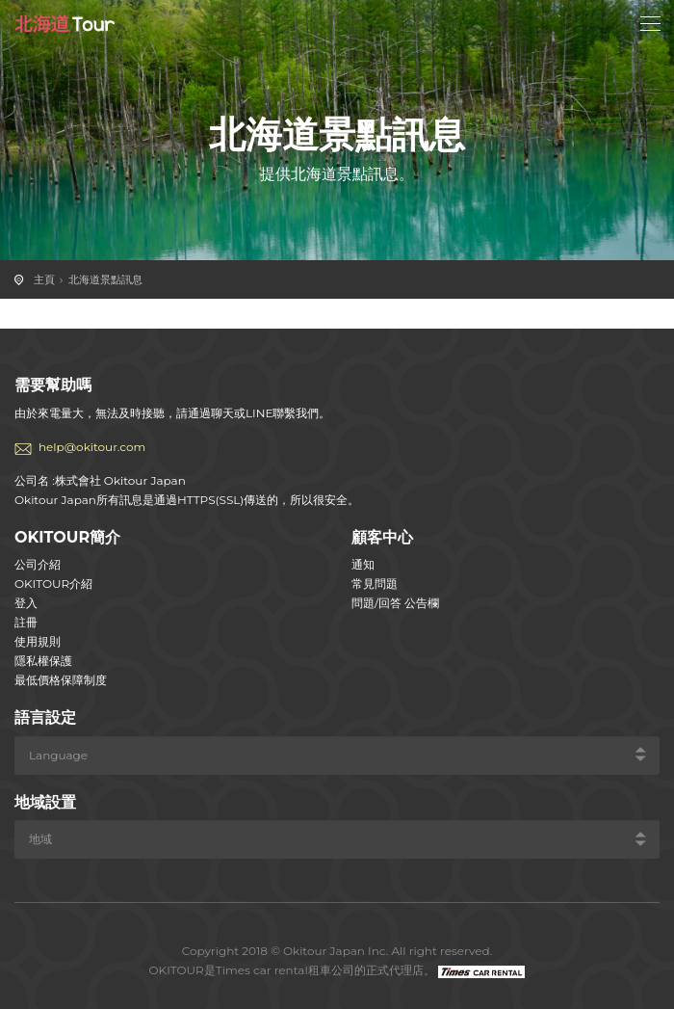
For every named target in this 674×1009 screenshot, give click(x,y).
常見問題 (374, 583)
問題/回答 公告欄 (395, 603)
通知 (363, 564)
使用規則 (37, 641)
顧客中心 (382, 537)
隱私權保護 (43, 660)
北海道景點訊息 (105, 279)
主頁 (44, 279)
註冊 (26, 622)
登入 (26, 603)
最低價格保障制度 (60, 680)
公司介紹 (37, 564)
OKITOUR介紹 (53, 583)
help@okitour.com (92, 446)
